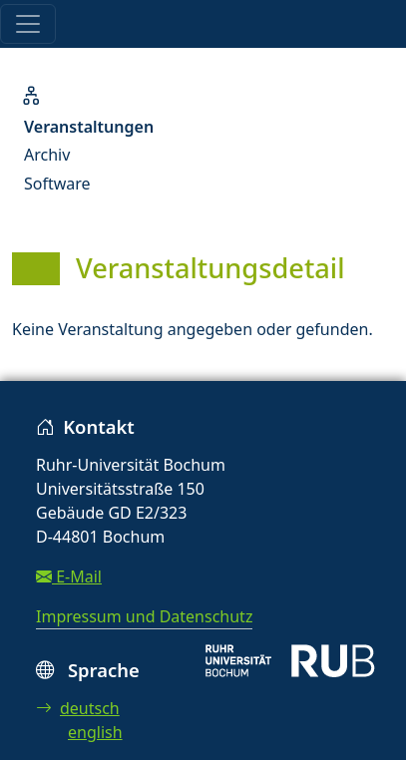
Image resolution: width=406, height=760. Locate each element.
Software (57, 183)
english (95, 732)
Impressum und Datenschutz (144, 616)
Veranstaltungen (89, 127)
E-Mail (69, 576)
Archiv (47, 155)
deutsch (78, 708)
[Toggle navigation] (28, 24)
